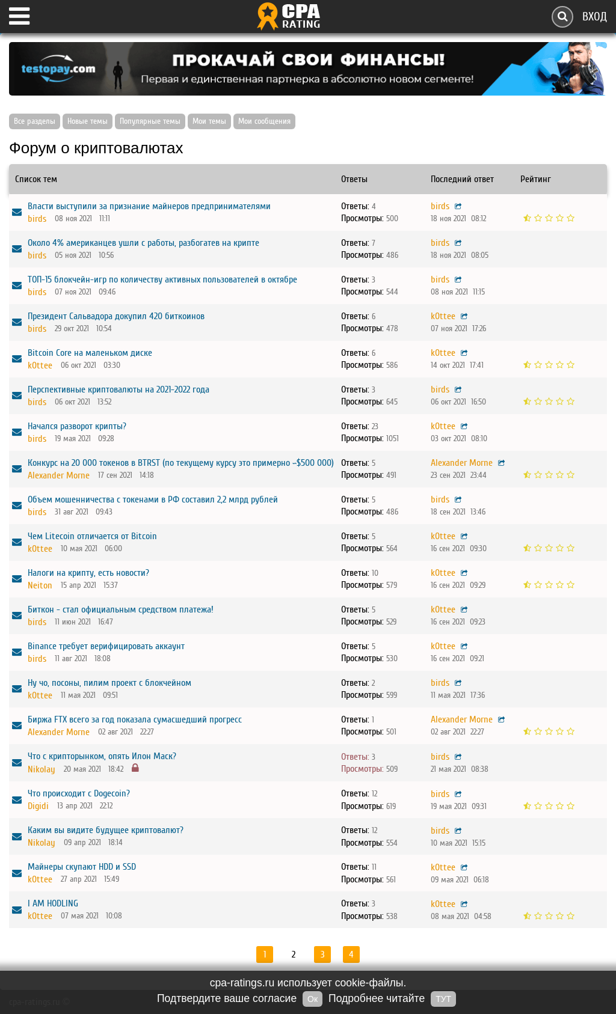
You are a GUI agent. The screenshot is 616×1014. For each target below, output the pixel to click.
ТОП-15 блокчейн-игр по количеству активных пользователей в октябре (162, 279)
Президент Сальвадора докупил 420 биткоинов (116, 316)
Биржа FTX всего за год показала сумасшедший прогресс (135, 719)
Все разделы (34, 121)
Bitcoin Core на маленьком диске (90, 352)
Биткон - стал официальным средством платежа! (121, 609)
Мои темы (209, 121)
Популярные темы (150, 121)
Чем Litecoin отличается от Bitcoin (92, 536)
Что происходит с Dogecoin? (79, 793)
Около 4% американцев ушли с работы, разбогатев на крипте (143, 242)
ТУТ (443, 999)
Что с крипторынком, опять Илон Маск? (102, 756)
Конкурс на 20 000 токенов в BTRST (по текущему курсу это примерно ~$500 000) (181, 462)
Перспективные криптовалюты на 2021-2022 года (118, 389)
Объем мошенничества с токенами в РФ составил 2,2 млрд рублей (153, 499)
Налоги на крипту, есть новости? (88, 572)
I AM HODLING (53, 903)
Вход (594, 16)
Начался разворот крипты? (77, 426)
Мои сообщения (264, 121)
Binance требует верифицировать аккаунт (106, 646)
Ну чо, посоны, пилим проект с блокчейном (109, 682)
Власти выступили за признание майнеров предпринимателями (149, 206)
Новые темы (87, 121)
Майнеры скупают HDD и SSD (82, 866)
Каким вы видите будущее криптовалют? (105, 830)
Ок (312, 999)
